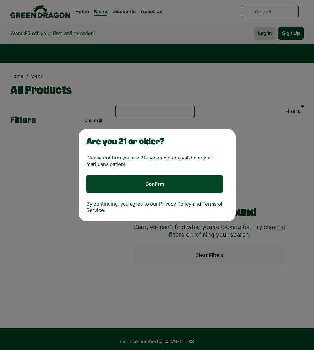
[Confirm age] (154, 184)
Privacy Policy (175, 204)
